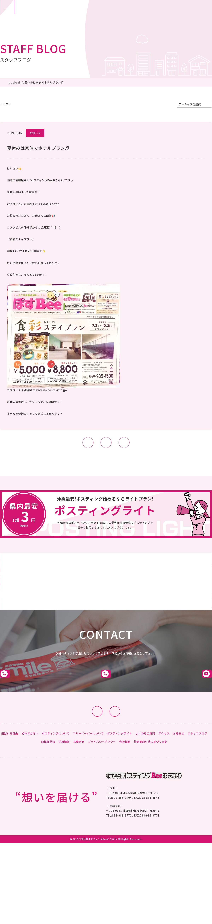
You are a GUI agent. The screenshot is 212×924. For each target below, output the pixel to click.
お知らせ (35, 133)
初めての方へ (30, 780)
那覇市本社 (33, 713)
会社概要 (124, 788)
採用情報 (64, 788)
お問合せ (174, 14)
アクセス (163, 780)
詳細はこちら (53, 605)
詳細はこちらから (106, 522)
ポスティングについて (56, 780)
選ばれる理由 (9, 780)
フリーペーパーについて (88, 780)
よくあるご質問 (145, 780)
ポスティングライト (119, 780)
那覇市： (54, 14)
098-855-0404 (122, 844)
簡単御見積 (142, 14)
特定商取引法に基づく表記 (150, 788)
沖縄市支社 (106, 713)
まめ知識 (71, 104)
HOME (4, 82)
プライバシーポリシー (102, 788)
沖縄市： (103, 14)
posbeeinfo (25, 82)
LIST (106, 442)
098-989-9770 (122, 862)
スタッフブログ (49, 104)
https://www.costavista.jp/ (48, 390)
